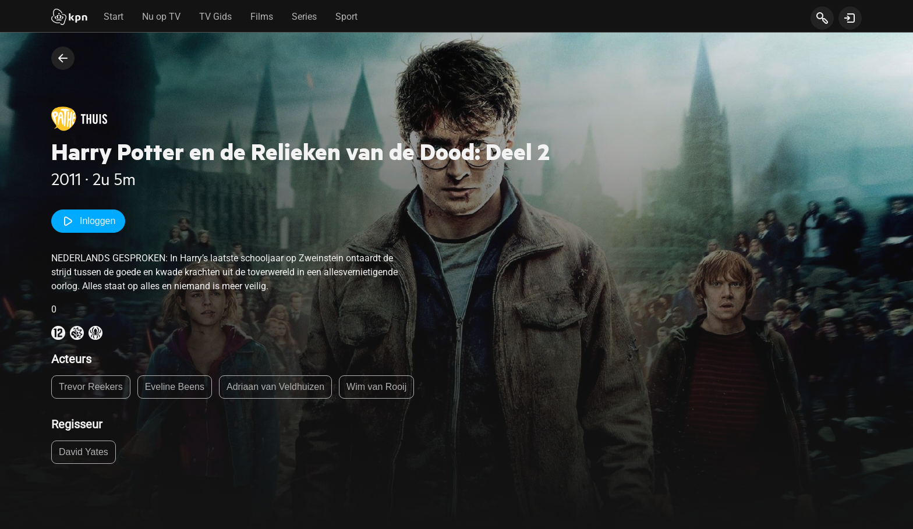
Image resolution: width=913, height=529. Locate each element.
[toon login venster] (850, 18)
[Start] (69, 18)
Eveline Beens (174, 387)
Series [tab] (304, 16)
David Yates (83, 452)
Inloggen (88, 221)
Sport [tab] (346, 16)
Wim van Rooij (376, 387)
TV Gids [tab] (215, 16)
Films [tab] (261, 16)
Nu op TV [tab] (161, 16)
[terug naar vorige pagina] (63, 58)
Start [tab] (113, 16)
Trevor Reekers (91, 387)
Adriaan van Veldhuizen (275, 387)
